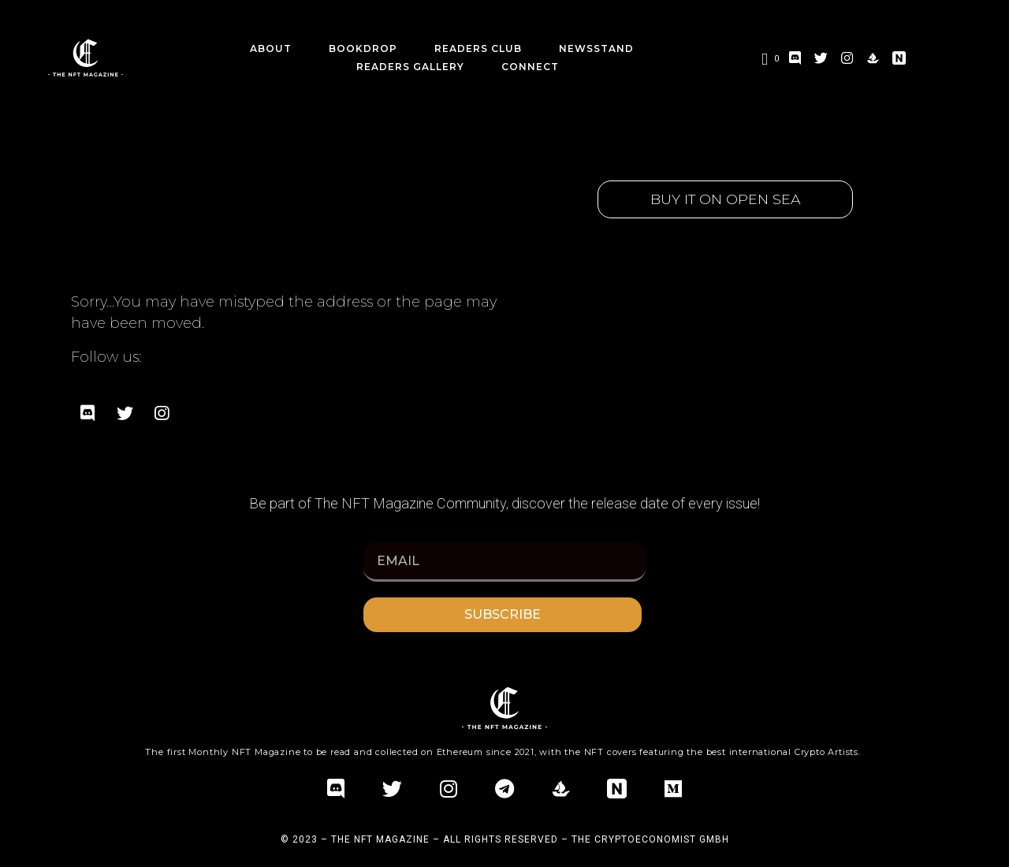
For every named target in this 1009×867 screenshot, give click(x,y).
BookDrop (363, 48)
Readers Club (478, 48)
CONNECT (530, 67)
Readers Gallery (410, 67)
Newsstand (596, 48)
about (271, 48)
